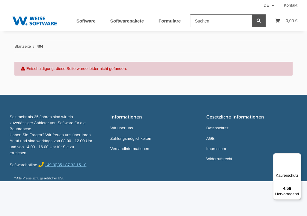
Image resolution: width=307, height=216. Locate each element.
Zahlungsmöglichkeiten (130, 138)
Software (86, 20)
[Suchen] (221, 20)
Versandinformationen (129, 148)
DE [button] (266, 5)
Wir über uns (121, 128)
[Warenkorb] (286, 20)
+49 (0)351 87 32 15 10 (65, 165)
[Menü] (297, 156)
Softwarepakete (127, 20)
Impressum (216, 148)
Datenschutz (217, 128)
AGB (210, 138)
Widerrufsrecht (219, 159)
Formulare (170, 20)
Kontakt (290, 5)
